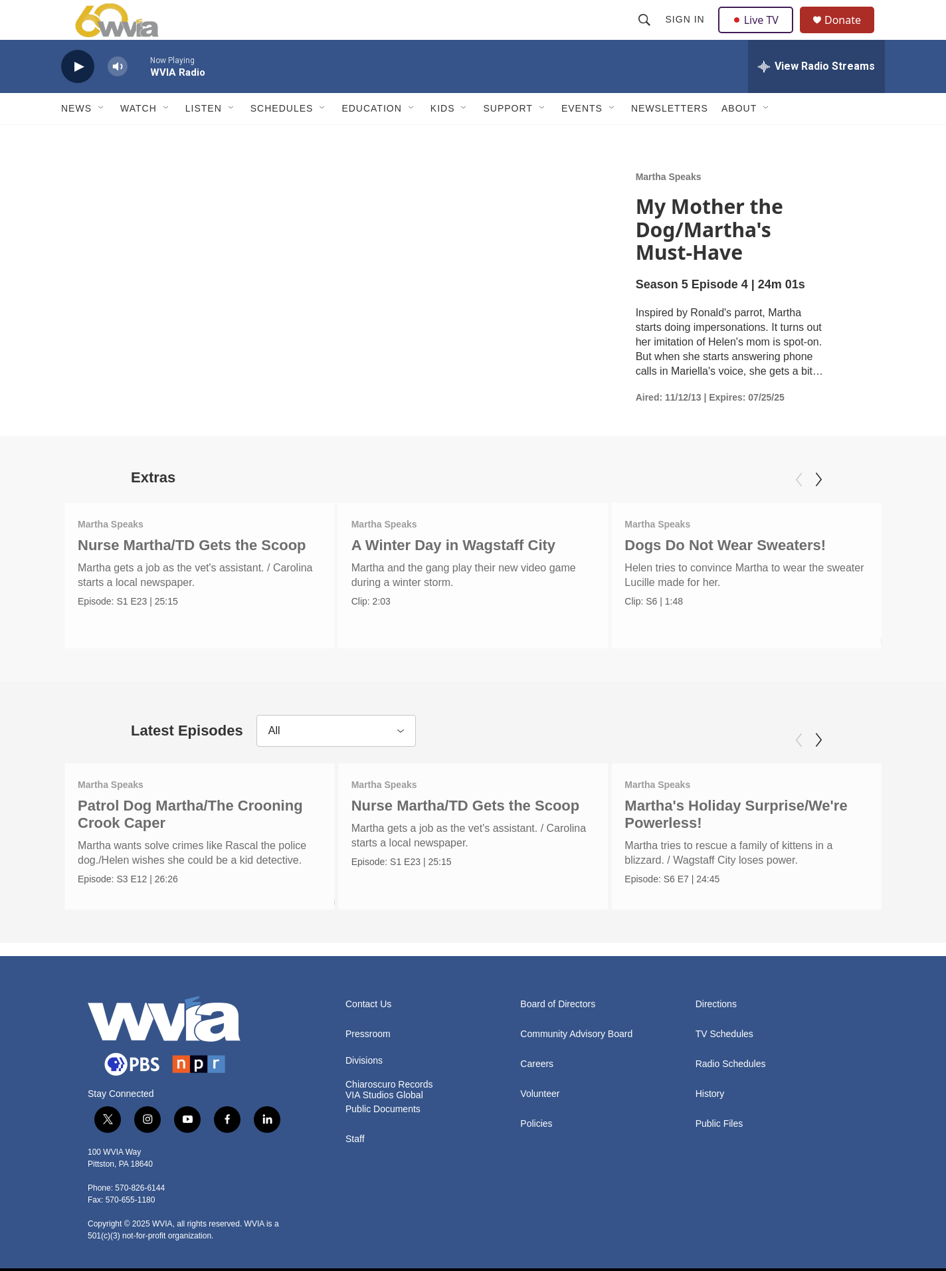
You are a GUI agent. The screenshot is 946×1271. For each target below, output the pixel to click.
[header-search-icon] (645, 35)
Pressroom (368, 1030)
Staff (355, 1135)
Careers (536, 1060)
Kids (442, 138)
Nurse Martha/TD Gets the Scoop (192, 575)
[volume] (117, 97)
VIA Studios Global (384, 1091)
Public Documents (383, 1105)
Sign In (686, 34)
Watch (138, 138)
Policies (536, 1120)
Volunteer (539, 1090)
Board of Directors (557, 1000)
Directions (716, 1000)
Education (371, 138)
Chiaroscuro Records (389, 1081)
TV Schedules (724, 1030)
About (739, 138)
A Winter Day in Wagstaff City (455, 575)
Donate (851, 35)
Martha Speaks (669, 206)
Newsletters (669, 138)
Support (507, 138)
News (76, 138)
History (710, 1090)
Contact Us (368, 1000)
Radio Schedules (731, 1060)
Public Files (719, 1120)
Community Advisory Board (576, 1030)
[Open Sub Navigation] (101, 138)
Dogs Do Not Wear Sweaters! (725, 575)
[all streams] (816, 96)
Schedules (282, 138)
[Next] (818, 509)
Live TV (759, 35)
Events (582, 138)
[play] (77, 96)
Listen (203, 138)
